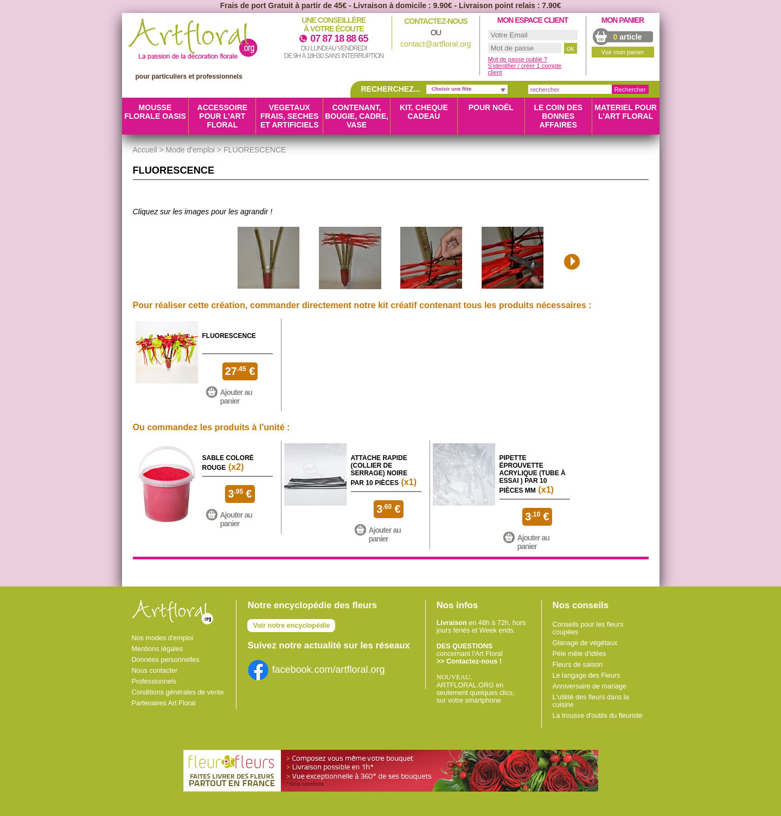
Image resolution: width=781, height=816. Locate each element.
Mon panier (622, 20)
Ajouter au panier (236, 396)
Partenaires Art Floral (164, 703)
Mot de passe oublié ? (517, 59)
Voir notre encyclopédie (291, 625)
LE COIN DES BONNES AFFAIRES (558, 116)
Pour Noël (491, 107)
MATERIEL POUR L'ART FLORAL (625, 111)
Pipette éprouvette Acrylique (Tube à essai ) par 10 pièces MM (533, 474)
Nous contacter (155, 670)
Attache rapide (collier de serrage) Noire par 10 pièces (379, 470)
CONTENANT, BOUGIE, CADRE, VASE (356, 116)
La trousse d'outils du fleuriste (598, 715)
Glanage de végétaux (585, 643)
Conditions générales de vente (178, 692)
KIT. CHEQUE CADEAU (424, 111)
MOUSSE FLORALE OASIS (155, 111)
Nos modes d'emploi (163, 638)
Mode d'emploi (190, 149)
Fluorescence (229, 336)
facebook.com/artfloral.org (316, 669)
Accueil (145, 149)
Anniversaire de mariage (590, 686)
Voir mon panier (622, 52)
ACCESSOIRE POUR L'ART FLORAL (222, 116)
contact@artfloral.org (435, 44)
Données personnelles (166, 660)
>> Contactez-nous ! (469, 661)
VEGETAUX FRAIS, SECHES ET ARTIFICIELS (289, 116)
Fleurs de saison (578, 664)
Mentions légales (157, 649)
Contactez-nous (435, 21)
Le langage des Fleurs (586, 675)
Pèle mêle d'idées (579, 654)
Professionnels (154, 681)
